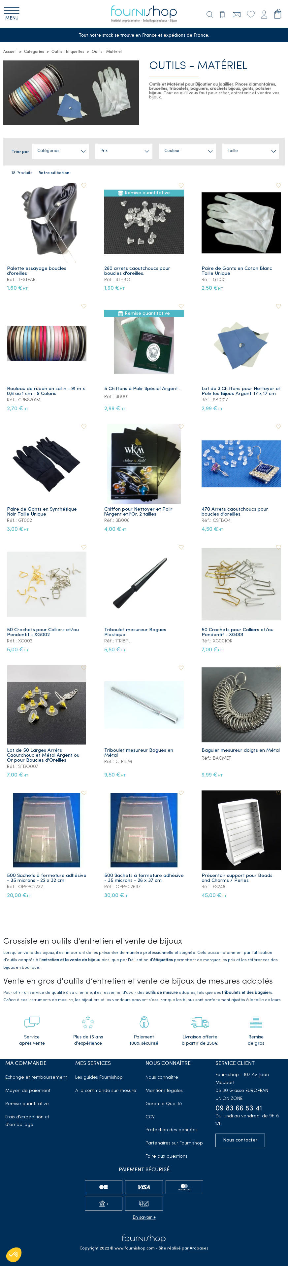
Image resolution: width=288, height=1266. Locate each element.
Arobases (199, 1249)
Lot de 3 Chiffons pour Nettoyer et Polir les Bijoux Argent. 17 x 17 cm (241, 392)
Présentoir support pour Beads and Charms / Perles (237, 879)
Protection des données (171, 1130)
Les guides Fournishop (99, 1077)
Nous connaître (161, 1077)
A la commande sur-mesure (105, 1091)
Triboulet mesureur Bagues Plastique (135, 632)
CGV (150, 1117)
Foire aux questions (166, 1156)
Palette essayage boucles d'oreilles (36, 271)
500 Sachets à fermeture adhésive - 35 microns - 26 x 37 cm (144, 879)
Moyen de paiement (27, 1091)
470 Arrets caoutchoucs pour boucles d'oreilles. (235, 512)
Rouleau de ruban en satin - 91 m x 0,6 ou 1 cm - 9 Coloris (46, 392)
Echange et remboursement (36, 1077)
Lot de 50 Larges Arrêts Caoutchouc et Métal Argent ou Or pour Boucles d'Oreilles (43, 755)
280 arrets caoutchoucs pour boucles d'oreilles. (137, 271)
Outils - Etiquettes (67, 51)
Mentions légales (164, 1091)
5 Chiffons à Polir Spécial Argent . (142, 389)
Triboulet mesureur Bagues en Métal (138, 753)
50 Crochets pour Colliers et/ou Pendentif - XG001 (237, 632)
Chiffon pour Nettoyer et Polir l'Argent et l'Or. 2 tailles (138, 512)
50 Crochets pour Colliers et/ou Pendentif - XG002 (43, 632)
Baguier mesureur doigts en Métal (241, 750)
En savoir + (144, 1217)
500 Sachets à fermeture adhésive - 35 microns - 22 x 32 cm (46, 879)
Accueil (9, 51)
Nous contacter (240, 1140)
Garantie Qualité (163, 1104)
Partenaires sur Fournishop (174, 1143)
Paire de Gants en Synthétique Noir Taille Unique (42, 512)
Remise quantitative (27, 1104)
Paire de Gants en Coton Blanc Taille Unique (237, 271)
